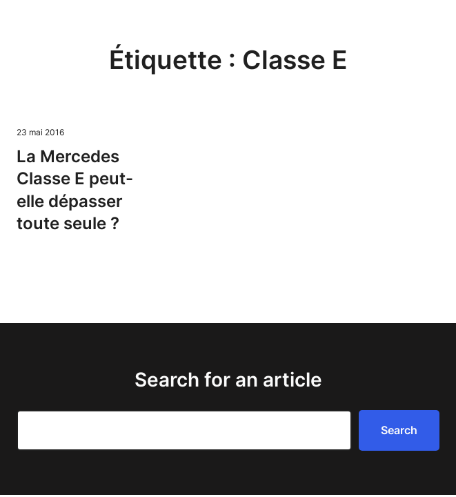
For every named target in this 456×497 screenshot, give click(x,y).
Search (399, 430)
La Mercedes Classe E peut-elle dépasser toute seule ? (75, 189)
